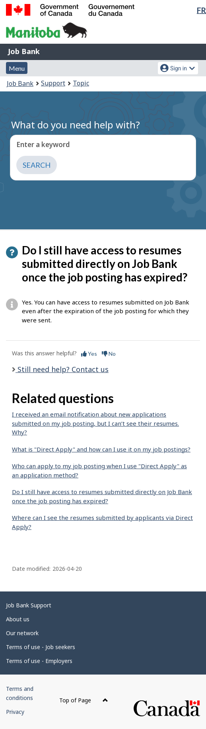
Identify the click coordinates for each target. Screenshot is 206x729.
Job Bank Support (28, 605)
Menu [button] (17, 68)
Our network (22, 633)
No (109, 353)
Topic (81, 83)
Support (53, 83)
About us (17, 619)
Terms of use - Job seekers (40, 647)
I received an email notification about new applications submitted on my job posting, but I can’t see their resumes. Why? (95, 423)
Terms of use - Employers (39, 661)
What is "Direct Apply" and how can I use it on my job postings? (101, 449)
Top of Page (83, 700)
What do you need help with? (75, 124)
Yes (89, 353)
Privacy (15, 711)
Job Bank (24, 51)
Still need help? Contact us (62, 369)
